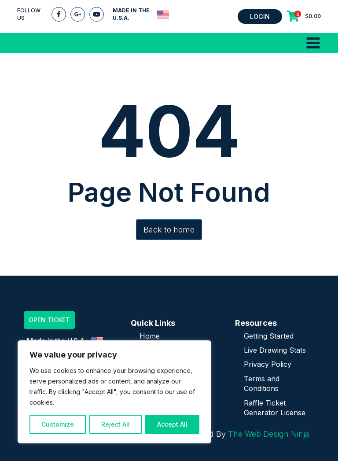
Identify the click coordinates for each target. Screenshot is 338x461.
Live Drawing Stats (275, 350)
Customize (57, 424)
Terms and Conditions (261, 383)
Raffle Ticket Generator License (274, 407)
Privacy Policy (267, 364)
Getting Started (269, 336)
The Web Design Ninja (268, 434)
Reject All (115, 424)
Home (150, 336)
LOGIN (260, 16)
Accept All (172, 424)
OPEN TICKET (49, 320)
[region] (114, 391)
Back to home (169, 229)
